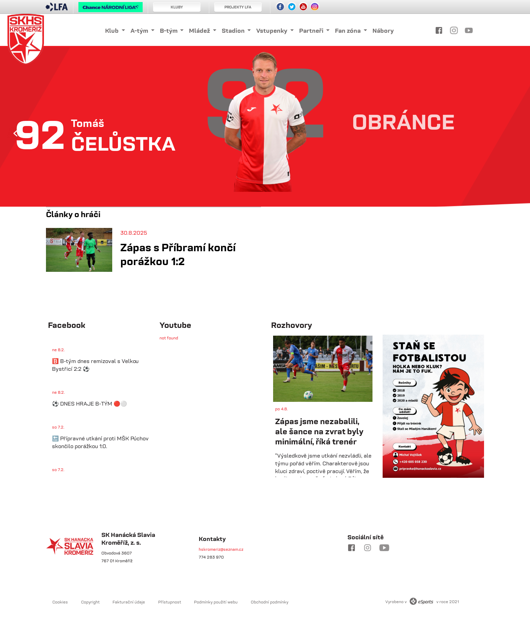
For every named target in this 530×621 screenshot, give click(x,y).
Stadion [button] (234, 30)
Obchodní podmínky (269, 601)
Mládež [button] (200, 30)
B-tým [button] (169, 30)
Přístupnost (169, 601)
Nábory (383, 30)
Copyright (90, 601)
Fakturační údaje (129, 601)
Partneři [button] (312, 30)
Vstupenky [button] (272, 30)
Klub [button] (112, 30)
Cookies (60, 601)
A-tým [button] (139, 30)
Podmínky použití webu (216, 601)
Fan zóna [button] (348, 30)
